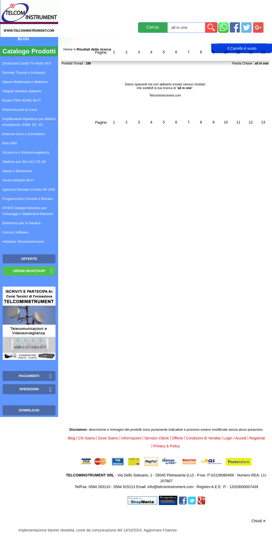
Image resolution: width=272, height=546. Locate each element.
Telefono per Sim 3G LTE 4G (24, 162)
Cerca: (152, 27)
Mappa (47, 14)
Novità (74, 6)
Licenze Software (15, 232)
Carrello (242, 38)
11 (238, 52)
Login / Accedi (90, 38)
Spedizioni (119, 6)
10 (226, 52)
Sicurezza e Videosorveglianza (25, 152)
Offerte (177, 438)
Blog (23, 38)
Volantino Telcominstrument (23, 242)
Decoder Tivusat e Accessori (23, 73)
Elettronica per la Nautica (21, 223)
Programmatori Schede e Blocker (27, 199)
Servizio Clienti (187, 6)
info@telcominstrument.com (170, 487)
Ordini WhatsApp (29, 271)
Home (68, 49)
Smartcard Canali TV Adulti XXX (26, 63)
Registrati (129, 38)
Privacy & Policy (166, 446)
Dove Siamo (108, 438)
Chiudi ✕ (258, 521)
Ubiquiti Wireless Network (21, 91)
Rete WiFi (9, 143)
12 (251, 52)
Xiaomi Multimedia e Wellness (25, 82)
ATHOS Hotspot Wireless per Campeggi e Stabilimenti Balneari (27, 211)
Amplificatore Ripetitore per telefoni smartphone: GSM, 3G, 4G (29, 122)
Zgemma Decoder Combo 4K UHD (28, 189)
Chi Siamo (86, 438)
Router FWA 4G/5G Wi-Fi (21, 100)
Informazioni (227, 6)
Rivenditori (164, 38)
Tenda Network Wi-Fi (18, 180)
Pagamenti (150, 6)
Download (29, 410)
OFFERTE (29, 259)
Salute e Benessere (17, 171)
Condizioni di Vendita (203, 438)
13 (263, 52)
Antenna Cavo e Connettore (23, 134)
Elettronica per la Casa (19, 110)
